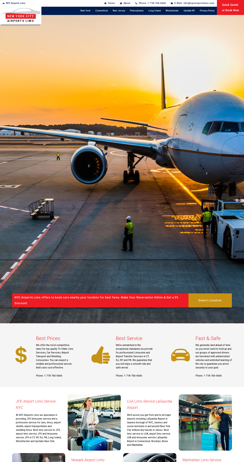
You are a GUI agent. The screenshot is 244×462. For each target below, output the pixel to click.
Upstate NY (189, 10)
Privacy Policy (207, 10)
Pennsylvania (136, 10)
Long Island (154, 10)
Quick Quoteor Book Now (230, 7)
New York (85, 10)
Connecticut (101, 10)
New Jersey (119, 10)
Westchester (172, 10)
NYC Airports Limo (15, 3)
